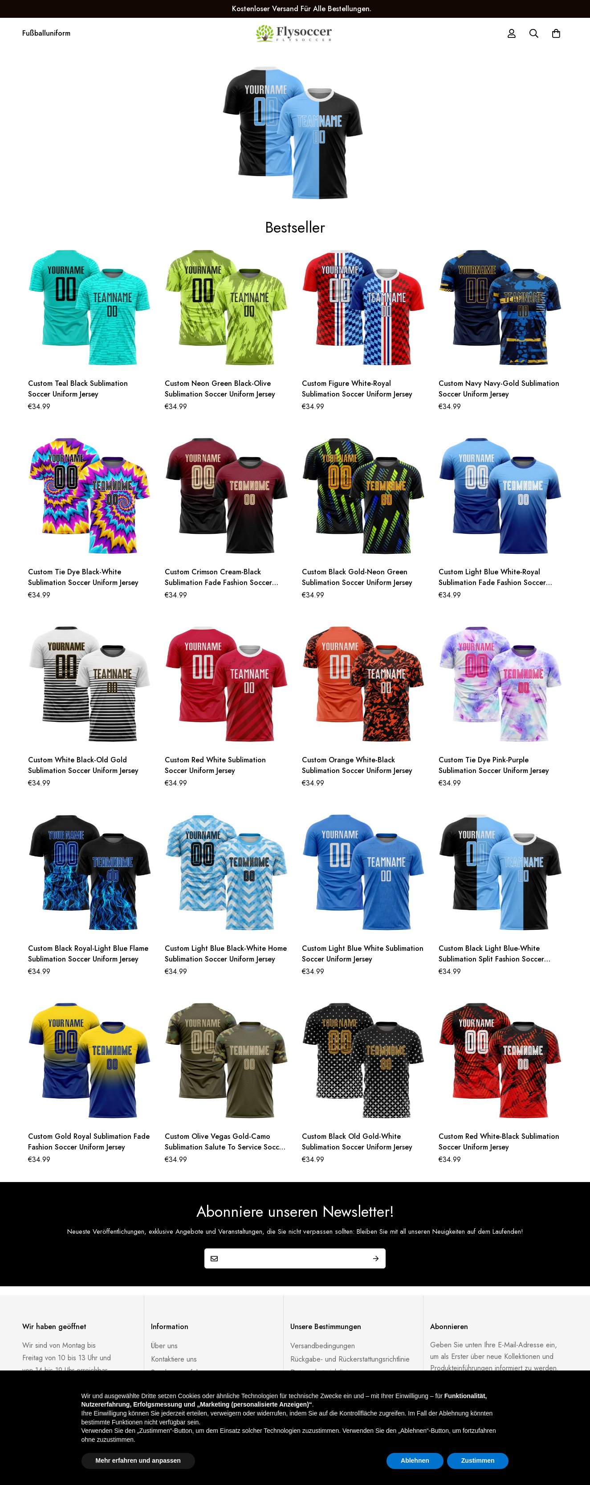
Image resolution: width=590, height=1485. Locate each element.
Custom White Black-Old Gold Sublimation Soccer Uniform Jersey (83, 765)
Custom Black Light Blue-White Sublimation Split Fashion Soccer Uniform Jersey (491, 959)
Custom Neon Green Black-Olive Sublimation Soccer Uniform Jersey (220, 388)
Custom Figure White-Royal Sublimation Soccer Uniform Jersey (357, 388)
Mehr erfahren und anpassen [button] (138, 1460)
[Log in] (511, 33)
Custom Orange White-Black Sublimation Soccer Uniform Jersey (357, 765)
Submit (376, 1258)
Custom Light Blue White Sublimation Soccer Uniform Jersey (362, 953)
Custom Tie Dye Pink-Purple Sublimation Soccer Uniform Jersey (494, 765)
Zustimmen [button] (478, 1460)
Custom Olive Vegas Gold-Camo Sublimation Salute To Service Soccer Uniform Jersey (225, 1147)
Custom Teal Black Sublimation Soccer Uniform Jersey (78, 388)
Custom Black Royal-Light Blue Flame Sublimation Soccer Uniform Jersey (88, 953)
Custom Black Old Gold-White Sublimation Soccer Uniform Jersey (357, 1141)
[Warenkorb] (556, 33)
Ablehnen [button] (415, 1460)
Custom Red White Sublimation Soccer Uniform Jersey (215, 765)
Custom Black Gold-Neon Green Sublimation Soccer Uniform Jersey (357, 577)
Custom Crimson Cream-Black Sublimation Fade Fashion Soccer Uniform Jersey (218, 582)
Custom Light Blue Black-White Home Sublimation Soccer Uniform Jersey (226, 953)
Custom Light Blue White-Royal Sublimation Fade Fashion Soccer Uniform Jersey (492, 582)
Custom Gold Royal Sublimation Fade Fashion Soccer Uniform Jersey (89, 1141)
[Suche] (534, 33)
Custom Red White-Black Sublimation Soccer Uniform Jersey (499, 1141)
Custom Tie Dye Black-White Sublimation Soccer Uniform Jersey (83, 577)
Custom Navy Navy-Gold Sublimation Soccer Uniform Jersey (499, 388)
